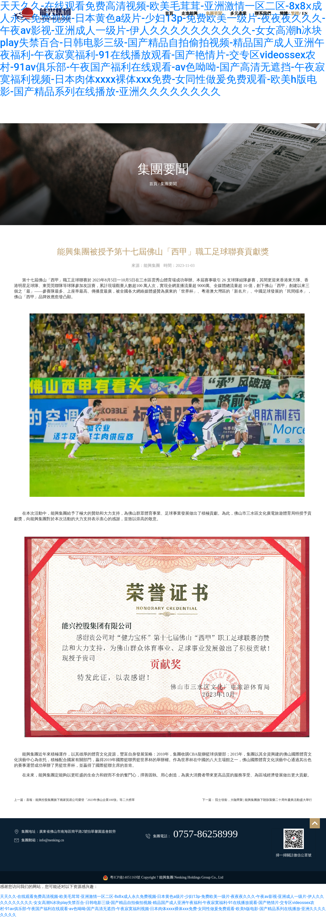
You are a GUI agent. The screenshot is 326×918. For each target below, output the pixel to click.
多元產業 (238, 13)
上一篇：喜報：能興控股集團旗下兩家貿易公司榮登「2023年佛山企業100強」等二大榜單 (74, 800)
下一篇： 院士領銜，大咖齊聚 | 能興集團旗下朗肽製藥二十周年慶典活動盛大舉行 (257, 800)
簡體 (283, 13)
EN (304, 13)
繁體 (295, 13)
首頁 (169, 13)
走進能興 (189, 13)
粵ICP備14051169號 (125, 877)
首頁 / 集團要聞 (163, 184)
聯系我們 (262, 13)
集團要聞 (214, 13)
